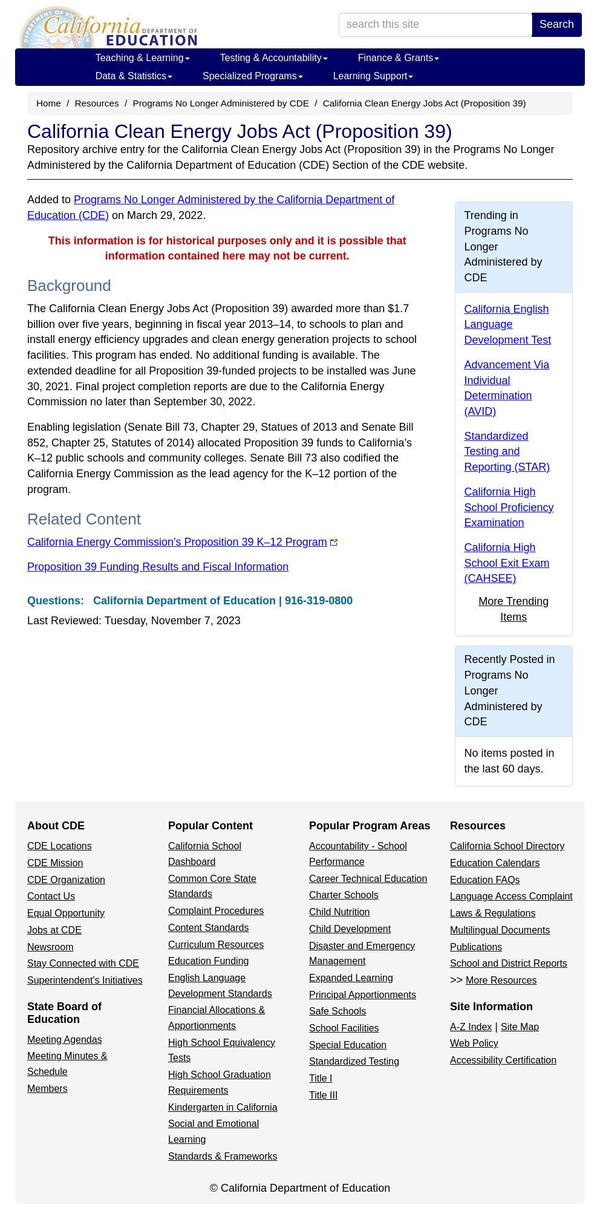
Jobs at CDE (54, 930)
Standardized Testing (354, 1061)
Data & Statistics (134, 76)
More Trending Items (513, 609)
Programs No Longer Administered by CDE (220, 103)
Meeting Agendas (64, 1039)
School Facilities (344, 1028)
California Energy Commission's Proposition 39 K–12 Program (182, 542)
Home (48, 103)
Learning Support (373, 76)
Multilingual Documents (500, 930)
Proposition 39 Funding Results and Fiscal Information (158, 567)
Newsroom (50, 947)
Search (557, 24)
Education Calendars (495, 863)
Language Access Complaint (511, 896)
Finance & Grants (399, 58)
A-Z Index (471, 1027)
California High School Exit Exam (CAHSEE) (507, 562)
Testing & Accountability (274, 58)
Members (47, 1088)
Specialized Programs (253, 76)
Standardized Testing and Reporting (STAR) (507, 451)
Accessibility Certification (503, 1060)
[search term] (435, 25)
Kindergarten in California (223, 1107)
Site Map (520, 1027)
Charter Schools (344, 895)
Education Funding (208, 961)
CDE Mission (55, 863)
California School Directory (507, 846)
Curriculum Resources (216, 944)
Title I (321, 1078)
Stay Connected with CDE (83, 963)
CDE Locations (59, 846)
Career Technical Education (368, 879)
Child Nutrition (339, 912)
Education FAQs (485, 880)
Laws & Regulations (492, 913)
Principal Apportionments (362, 995)
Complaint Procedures (216, 911)
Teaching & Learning (143, 58)
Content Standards (208, 928)
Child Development (350, 929)
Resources (97, 103)
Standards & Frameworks (223, 1156)
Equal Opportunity (66, 913)
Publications (476, 947)
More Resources (501, 980)
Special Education (347, 1045)
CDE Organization (66, 880)
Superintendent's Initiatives (85, 980)
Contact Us (51, 896)
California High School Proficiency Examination (509, 507)
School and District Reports (508, 963)
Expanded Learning (351, 978)
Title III (323, 1095)
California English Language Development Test (508, 324)
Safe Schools (337, 1011)
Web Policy (474, 1043)
